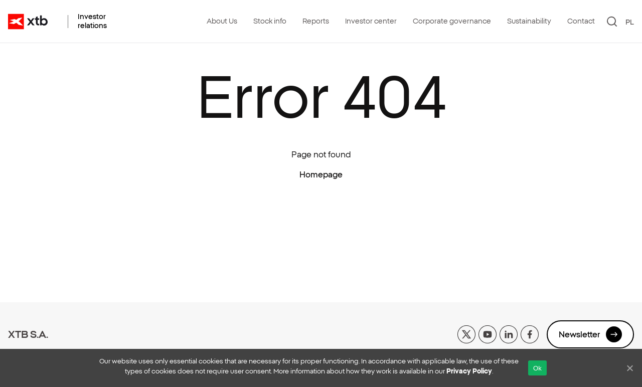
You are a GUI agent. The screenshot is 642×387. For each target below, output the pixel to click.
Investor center (371, 21)
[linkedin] (509, 333)
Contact (581, 21)
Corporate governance (452, 21)
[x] (466, 333)
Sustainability (529, 21)
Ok (537, 368)
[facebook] (530, 333)
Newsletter (590, 334)
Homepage (321, 174)
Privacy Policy (469, 371)
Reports (315, 21)
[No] (629, 368)
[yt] (487, 333)
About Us (222, 21)
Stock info (269, 21)
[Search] (612, 21)
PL (629, 22)
